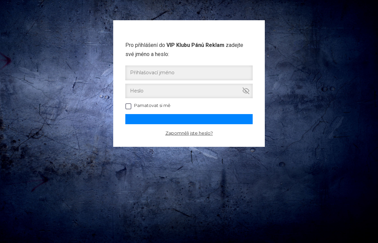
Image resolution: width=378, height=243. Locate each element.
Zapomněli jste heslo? (189, 133)
